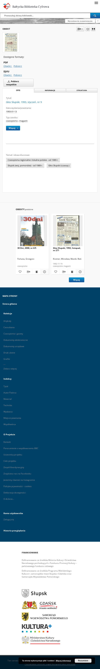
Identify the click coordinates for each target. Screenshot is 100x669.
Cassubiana (9, 327)
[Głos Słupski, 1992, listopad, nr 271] (68, 231)
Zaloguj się (9, 519)
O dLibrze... (9, 499)
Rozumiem (83, 661)
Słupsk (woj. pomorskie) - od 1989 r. (25, 165)
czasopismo (12, 120)
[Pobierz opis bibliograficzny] (28, 272)
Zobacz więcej (10, 368)
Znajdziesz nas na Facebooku (17, 473)
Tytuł (6, 386)
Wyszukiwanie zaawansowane (80, 21)
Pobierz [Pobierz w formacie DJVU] (18, 75)
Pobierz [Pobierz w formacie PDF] (18, 66)
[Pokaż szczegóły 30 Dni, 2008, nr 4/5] (44, 272)
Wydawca (8, 411)
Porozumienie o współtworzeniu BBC (21, 448)
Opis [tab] (18, 90)
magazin (23, 120)
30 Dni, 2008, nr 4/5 (26, 248)
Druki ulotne (9, 352)
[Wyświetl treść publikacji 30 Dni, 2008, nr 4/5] (36, 272)
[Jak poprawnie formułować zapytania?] (98, 21)
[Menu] (96, 2)
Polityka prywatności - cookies (18, 486)
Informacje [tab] (50, 90)
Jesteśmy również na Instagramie (19, 480)
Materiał (8, 399)
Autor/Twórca (10, 392)
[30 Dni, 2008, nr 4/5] (32, 231)
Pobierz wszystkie (12, 82)
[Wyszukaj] (95, 15)
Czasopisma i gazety (13, 333)
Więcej (76, 279)
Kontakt (7, 442)
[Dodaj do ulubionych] (87, 29)
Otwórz (8, 66)
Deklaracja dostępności (15, 492)
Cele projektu (10, 461)
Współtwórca (10, 424)
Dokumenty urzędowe (14, 346)
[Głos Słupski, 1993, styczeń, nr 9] (11, 42)
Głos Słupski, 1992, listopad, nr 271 (67, 249)
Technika (8, 405)
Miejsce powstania (12, 418)
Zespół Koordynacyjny (14, 467)
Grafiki (7, 359)
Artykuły (7, 321)
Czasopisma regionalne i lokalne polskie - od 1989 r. (33, 160)
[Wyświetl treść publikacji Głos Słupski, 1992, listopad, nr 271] (72, 272)
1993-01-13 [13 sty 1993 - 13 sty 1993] (11, 111)
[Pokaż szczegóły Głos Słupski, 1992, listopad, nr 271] (80, 272)
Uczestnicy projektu (13, 454)
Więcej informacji (63, 661)
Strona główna (10, 303)
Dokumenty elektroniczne (16, 340)
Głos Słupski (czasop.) (58, 165)
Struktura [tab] (82, 90)
